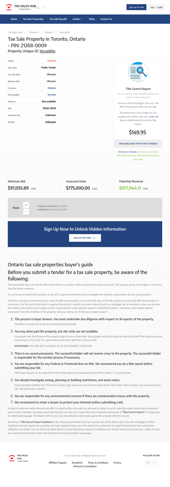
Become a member (127, 151)
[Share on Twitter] (26, 212)
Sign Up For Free (85, 238)
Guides (78, 19)
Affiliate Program (58, 462)
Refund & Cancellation (85, 466)
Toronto (48, 32)
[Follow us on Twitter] (43, 7)
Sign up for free (136, 7)
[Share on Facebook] (26, 205)
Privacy (117, 462)
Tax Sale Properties (33, 19)
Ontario (33, 32)
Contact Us (106, 19)
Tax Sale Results (58, 19)
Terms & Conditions (98, 462)
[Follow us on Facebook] (37, 7)
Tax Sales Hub (15, 32)
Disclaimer (77, 462)
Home (14, 19)
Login (157, 7)
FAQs (92, 19)
